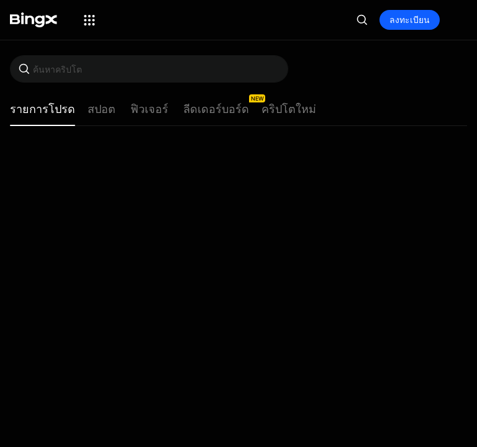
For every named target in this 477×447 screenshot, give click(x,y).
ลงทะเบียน (409, 19)
